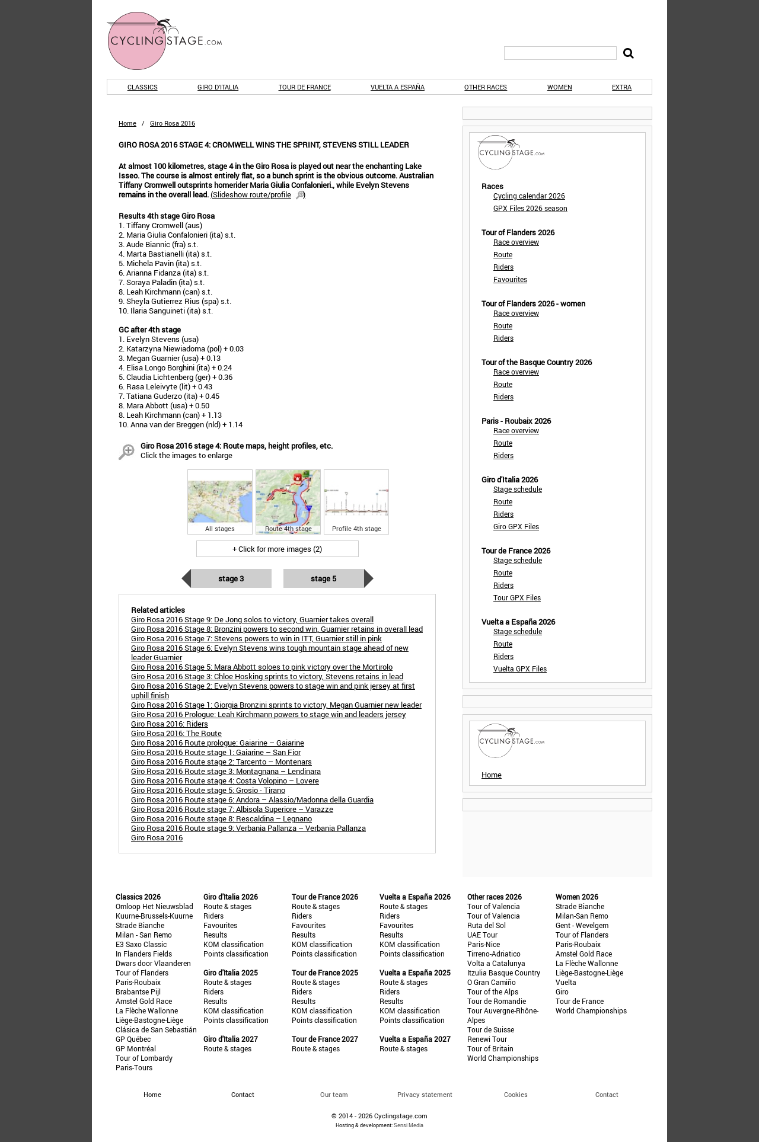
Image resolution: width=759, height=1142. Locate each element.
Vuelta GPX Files (520, 668)
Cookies (516, 1094)
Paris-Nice (483, 944)
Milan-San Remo (582, 915)
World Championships (502, 1058)
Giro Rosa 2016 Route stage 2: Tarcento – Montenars (221, 761)
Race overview (516, 242)
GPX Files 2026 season (530, 208)
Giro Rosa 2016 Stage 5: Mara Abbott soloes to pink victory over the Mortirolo (262, 666)
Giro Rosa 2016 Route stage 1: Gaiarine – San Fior (216, 752)
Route (502, 254)
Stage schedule (517, 489)
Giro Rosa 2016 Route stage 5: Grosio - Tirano (208, 790)
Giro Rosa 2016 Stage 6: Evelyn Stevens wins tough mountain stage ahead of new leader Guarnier (270, 652)
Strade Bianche (140, 925)
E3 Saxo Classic (141, 944)
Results (215, 934)
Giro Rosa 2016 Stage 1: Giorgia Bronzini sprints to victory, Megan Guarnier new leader (276, 704)
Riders (503, 266)
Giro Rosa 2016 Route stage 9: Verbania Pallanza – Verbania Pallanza (248, 828)
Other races (485, 86)
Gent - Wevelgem (582, 925)
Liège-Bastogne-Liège (149, 1020)
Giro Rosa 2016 (157, 837)
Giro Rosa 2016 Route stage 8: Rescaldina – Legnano (221, 818)
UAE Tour (482, 934)
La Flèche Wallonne (147, 1010)
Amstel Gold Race (144, 1001)
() (258, 194)
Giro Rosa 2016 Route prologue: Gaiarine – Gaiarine (217, 742)
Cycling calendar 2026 (529, 195)
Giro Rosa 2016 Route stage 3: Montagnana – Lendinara (226, 771)
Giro (562, 991)
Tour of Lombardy (144, 1058)
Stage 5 (323, 578)
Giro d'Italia (217, 86)
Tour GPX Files (517, 597)
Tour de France (305, 86)
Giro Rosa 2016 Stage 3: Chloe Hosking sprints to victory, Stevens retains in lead (267, 676)
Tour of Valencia (493, 906)
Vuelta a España (398, 86)
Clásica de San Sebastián (156, 1029)
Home (127, 123)
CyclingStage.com (172, 41)
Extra (622, 86)
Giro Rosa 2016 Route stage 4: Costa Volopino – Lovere (225, 780)
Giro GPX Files (516, 526)
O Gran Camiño (491, 982)
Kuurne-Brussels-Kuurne (154, 915)
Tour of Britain (490, 1048)
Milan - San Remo (144, 934)
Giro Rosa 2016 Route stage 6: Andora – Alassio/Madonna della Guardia (252, 799)
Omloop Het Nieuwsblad (154, 906)
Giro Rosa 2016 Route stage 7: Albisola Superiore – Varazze (232, 809)
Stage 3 (231, 578)
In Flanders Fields (144, 953)
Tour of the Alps (492, 991)
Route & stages (227, 906)
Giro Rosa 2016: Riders (169, 723)
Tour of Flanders (142, 972)
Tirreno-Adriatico (494, 953)
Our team (334, 1094)
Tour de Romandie (496, 1001)
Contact (606, 1094)
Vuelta (566, 982)
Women (559, 86)
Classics (142, 86)
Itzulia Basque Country (503, 972)
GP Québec (133, 1039)
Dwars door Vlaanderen (153, 963)
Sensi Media (408, 1125)
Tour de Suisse (490, 1029)
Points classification (236, 953)
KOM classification (233, 944)
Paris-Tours (134, 1067)
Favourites (510, 279)
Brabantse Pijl (138, 991)
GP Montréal (136, 1048)
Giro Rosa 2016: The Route (176, 733)
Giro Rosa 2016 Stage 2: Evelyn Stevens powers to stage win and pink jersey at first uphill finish (273, 690)
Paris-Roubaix (138, 982)
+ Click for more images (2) (277, 548)
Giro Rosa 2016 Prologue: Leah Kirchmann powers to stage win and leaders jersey (268, 714)
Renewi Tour (487, 1039)
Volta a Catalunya (496, 963)
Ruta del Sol (486, 925)
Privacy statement (424, 1094)
